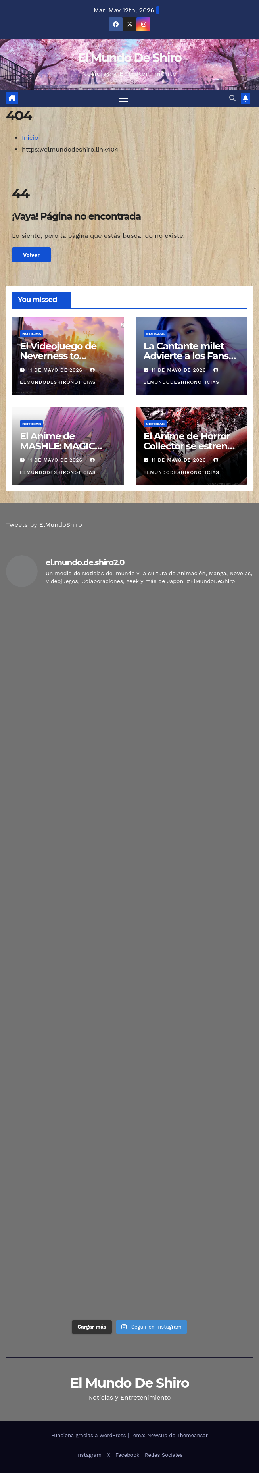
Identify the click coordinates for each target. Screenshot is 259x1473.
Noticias (31, 333)
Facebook (127, 1455)
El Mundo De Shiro (129, 57)
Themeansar (192, 1435)
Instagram (89, 1455)
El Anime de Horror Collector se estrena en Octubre (188, 446)
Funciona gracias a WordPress (89, 1435)
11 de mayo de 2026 (56, 370)
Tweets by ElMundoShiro (44, 524)
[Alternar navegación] (123, 98)
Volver (31, 255)
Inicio (30, 137)
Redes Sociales (163, 1455)
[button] (232, 98)
